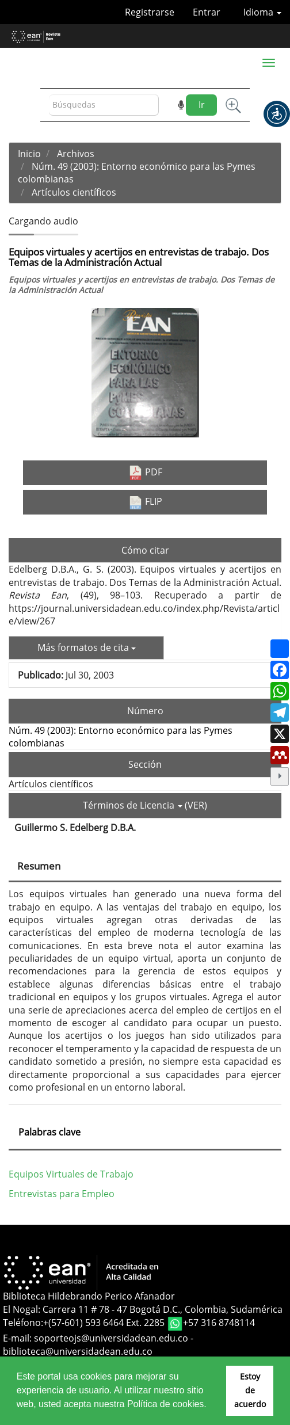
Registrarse (149, 12)
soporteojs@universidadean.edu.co (111, 1338)
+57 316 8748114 (219, 1323)
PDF (145, 473)
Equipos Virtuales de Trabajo (71, 1174)
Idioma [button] (262, 12)
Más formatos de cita (86, 647)
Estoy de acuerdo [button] (250, 1390)
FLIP (145, 502)
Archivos (75, 153)
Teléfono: (23, 1323)
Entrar (206, 12)
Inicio (29, 153)
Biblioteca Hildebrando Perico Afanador (89, 1296)
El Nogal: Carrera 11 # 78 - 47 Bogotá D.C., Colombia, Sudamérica (143, 1309)
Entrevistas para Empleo (62, 1193)
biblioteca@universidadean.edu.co (77, 1351)
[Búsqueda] (104, 105)
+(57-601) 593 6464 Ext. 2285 (105, 1323)
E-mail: (18, 1338)
